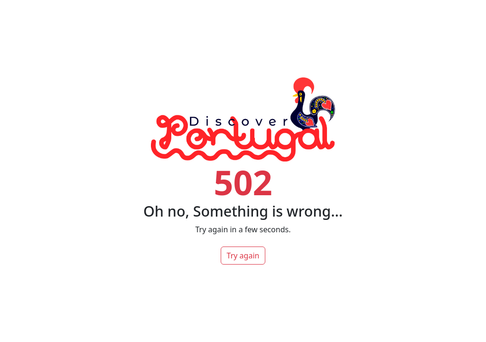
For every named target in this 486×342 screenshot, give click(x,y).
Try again (243, 255)
